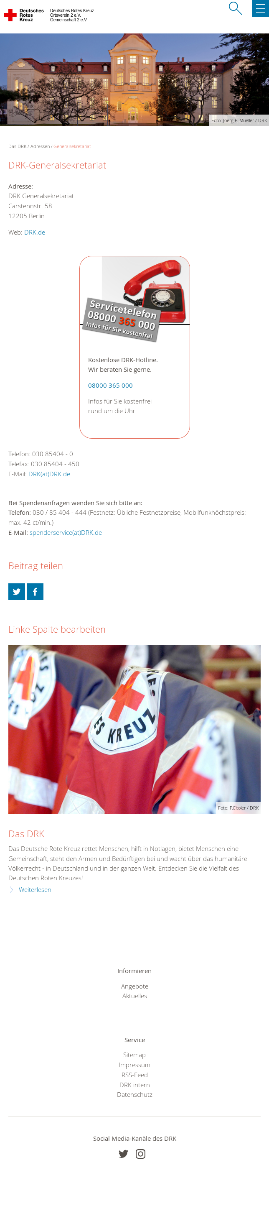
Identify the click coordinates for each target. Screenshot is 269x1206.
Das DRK (26, 833)
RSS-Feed (135, 1075)
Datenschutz (134, 1094)
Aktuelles (134, 995)
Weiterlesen (35, 890)
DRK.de (34, 232)
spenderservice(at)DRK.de (66, 532)
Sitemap (134, 1054)
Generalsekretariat (72, 146)
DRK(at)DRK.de (49, 474)
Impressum (134, 1064)
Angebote (134, 986)
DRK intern (134, 1085)
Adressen (40, 146)
